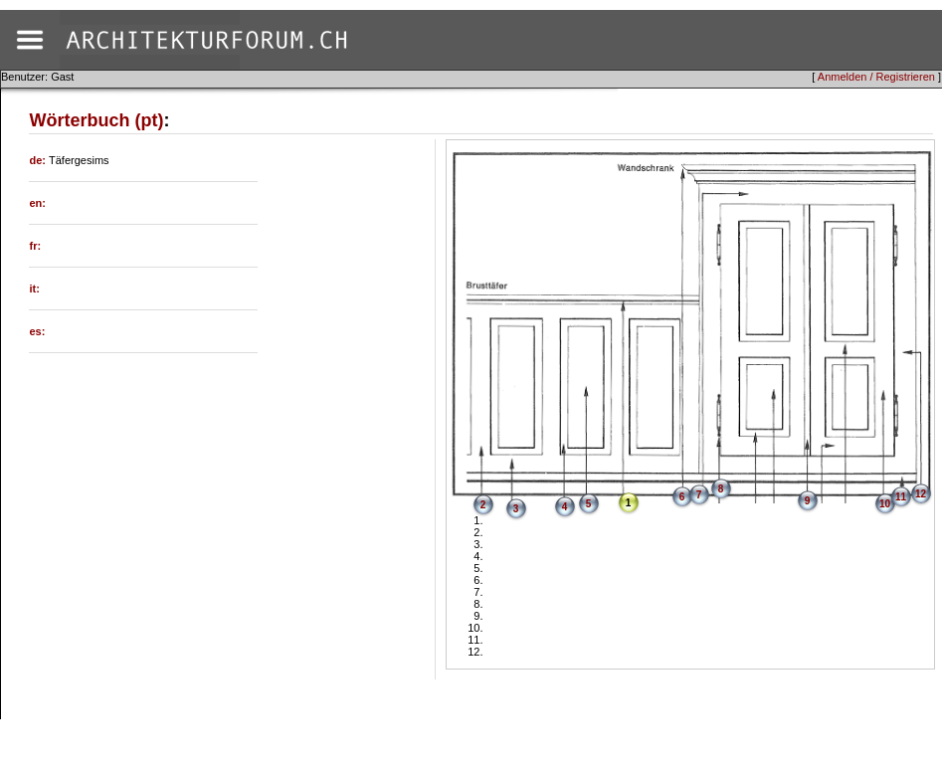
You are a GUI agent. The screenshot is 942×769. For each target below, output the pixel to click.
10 (884, 503)
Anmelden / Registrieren (876, 77)
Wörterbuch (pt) (96, 120)
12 (920, 493)
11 (900, 496)
